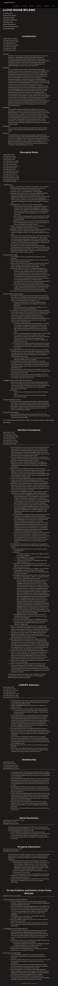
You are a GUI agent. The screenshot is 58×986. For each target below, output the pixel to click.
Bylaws (31, 7)
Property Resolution (11, 26)
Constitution (8, 13)
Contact (39, 7)
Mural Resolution (9, 24)
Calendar (16, 7)
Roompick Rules (9, 15)
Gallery (24, 7)
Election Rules (8, 18)
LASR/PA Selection (10, 20)
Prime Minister (9, 29)
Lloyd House (9, 3)
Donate (46, 7)
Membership (8, 22)
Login (53, 7)
